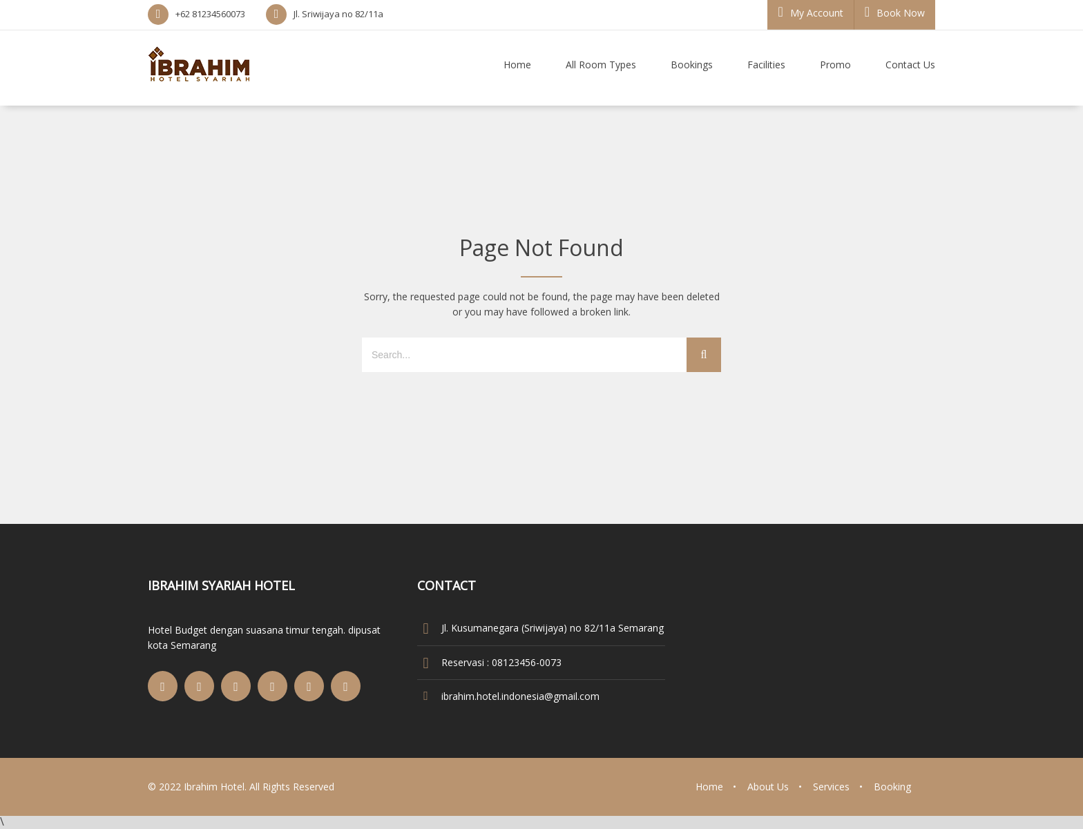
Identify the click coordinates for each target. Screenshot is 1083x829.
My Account (810, 12)
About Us (768, 786)
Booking (892, 786)
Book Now (895, 12)
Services (831, 786)
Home (709, 786)
